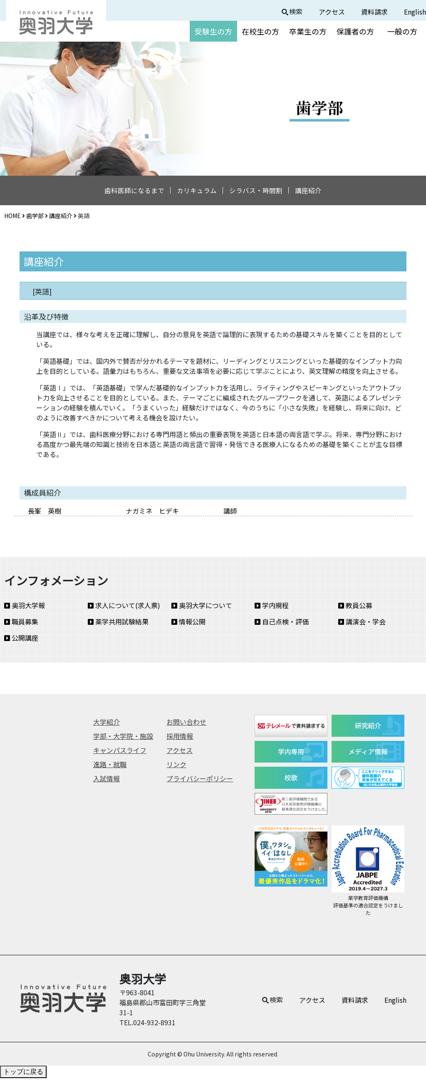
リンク (176, 767)
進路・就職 (109, 767)
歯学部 (35, 218)
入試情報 (106, 781)
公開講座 (21, 641)
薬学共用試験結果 (118, 624)
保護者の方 (355, 31)
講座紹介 (314, 192)
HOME (12, 218)
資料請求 (374, 12)
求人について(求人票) (124, 608)
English (415, 12)
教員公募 (355, 608)
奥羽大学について (201, 608)
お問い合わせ (186, 725)
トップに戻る (23, 1075)
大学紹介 (106, 725)
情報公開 (188, 624)
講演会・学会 (362, 624)
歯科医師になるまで (128, 192)
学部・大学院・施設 (123, 739)
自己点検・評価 (282, 624)
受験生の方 (213, 31)
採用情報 (179, 739)
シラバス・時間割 (258, 192)
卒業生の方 (308, 31)
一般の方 (402, 31)
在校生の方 (260, 31)
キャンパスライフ (119, 753)
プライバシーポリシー (199, 781)
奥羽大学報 (24, 608)
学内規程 (272, 608)
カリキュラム (195, 192)
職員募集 (21, 624)
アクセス (332, 12)
